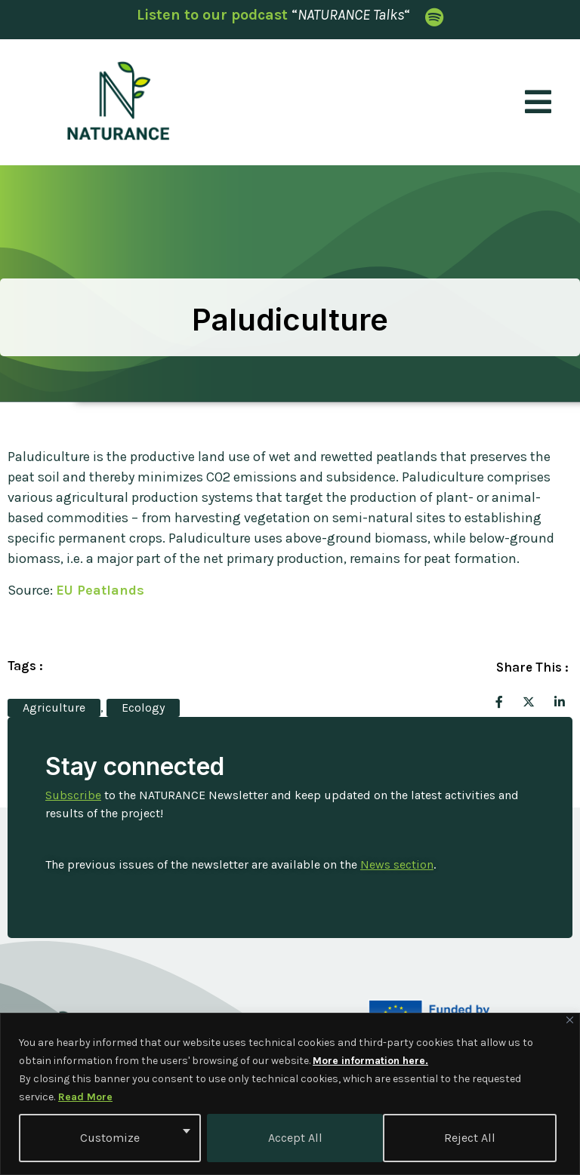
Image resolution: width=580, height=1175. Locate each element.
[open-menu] (538, 102)
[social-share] (499, 701)
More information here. (370, 1060)
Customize (110, 1137)
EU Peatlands (100, 590)
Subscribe (73, 795)
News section (396, 864)
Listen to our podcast (212, 14)
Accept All (473, 1137)
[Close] (569, 1020)
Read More (85, 1096)
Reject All (293, 1137)
